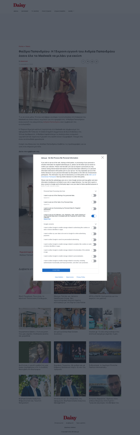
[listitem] (70, 191)
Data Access (70, 277)
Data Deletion (59, 277)
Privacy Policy (81, 277)
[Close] (103, 158)
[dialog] (70, 217)
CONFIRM (56, 270)
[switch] (93, 195)
